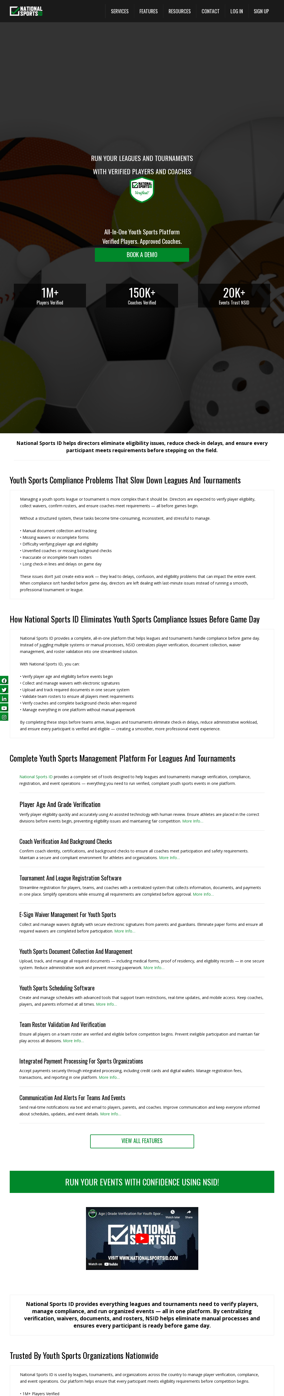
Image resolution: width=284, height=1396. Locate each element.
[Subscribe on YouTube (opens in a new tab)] (4, 707)
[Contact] (210, 11)
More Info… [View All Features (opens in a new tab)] (109, 1077)
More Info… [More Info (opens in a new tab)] (192, 821)
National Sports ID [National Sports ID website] (36, 776)
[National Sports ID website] (26, 11)
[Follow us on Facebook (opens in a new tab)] (4, 679)
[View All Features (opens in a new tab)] (148, 11)
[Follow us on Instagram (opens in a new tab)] (4, 716)
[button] (142, 1268)
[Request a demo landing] (142, 255)
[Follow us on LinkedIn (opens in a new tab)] (4, 698)
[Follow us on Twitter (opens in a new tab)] (4, 688)
